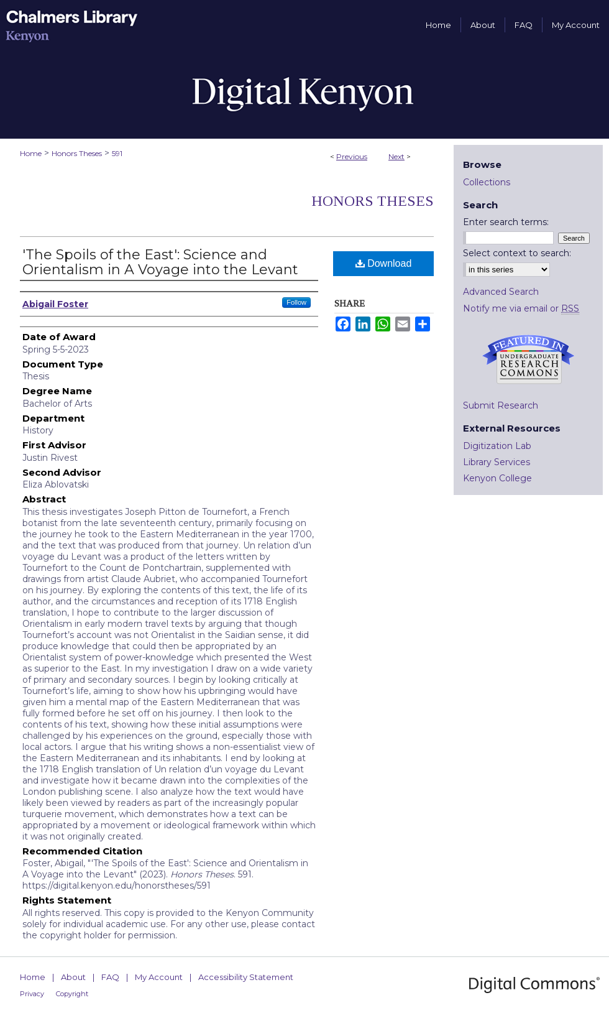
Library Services (496, 462)
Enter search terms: (506, 222)
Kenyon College (497, 478)
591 (117, 153)
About (73, 977)
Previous (351, 156)
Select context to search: (517, 253)
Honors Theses (77, 153)
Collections (486, 182)
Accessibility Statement (245, 977)
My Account (159, 977)
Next (396, 156)
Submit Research (500, 405)
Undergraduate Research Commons (528, 359)
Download (383, 263)
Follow (296, 302)
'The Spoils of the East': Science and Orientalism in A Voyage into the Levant (160, 262)
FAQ (110, 977)
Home (31, 153)
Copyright (72, 993)
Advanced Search (501, 291)
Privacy (32, 993)
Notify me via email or (521, 308)
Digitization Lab (497, 445)
